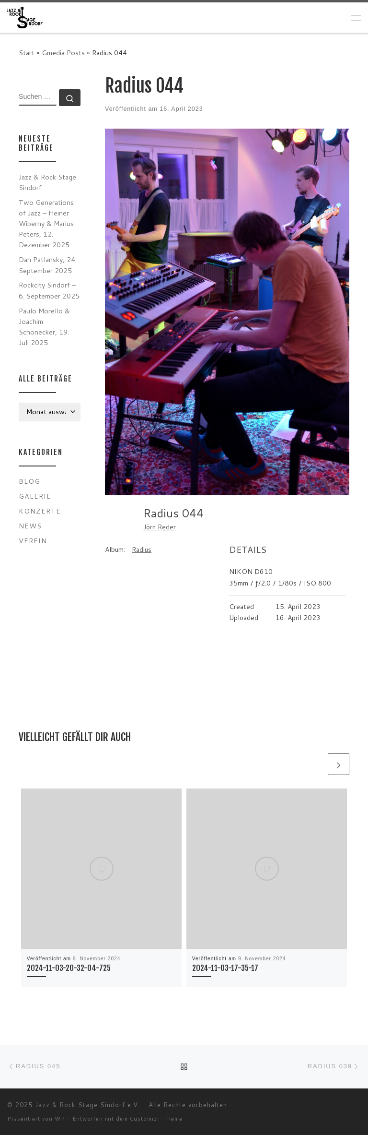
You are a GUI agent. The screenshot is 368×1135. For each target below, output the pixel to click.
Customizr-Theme (156, 1119)
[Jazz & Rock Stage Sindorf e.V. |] (25, 17)
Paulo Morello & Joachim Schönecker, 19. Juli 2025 (44, 326)
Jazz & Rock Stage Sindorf (47, 182)
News (30, 526)
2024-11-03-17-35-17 (225, 968)
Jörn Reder (159, 527)
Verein (33, 541)
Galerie (35, 496)
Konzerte (40, 511)
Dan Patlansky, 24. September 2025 (48, 264)
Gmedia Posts (63, 53)
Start (26, 53)
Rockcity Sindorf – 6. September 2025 (49, 290)
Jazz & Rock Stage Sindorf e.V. (87, 1104)
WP (60, 1119)
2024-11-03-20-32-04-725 (69, 968)
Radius (141, 549)
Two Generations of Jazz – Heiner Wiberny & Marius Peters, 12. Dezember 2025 (46, 223)
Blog (29, 481)
